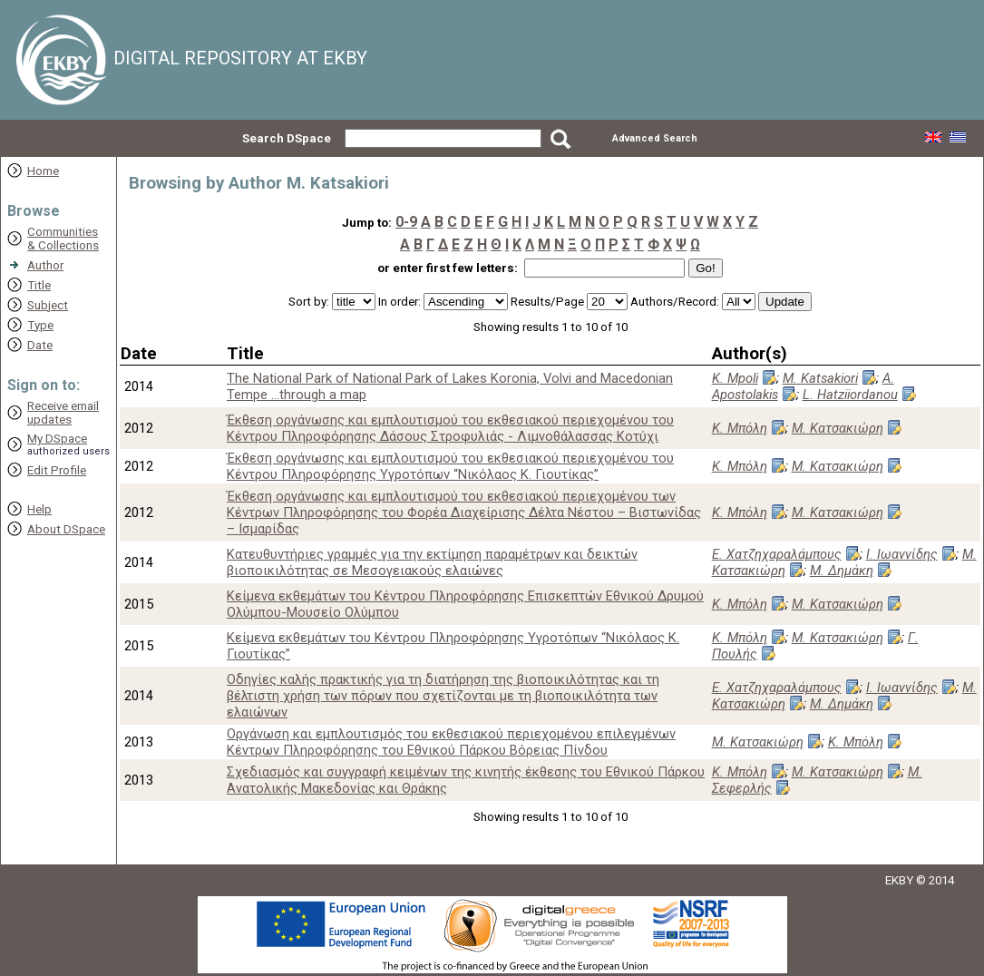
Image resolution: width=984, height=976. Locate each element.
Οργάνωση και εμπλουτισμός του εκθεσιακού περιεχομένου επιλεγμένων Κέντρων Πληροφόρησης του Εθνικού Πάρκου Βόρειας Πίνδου (451, 742)
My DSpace (57, 438)
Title (39, 285)
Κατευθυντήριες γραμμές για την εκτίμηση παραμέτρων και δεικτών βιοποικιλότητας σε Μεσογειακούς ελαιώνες (432, 562)
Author (45, 265)
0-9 (406, 221)
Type (40, 325)
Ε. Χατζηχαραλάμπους (777, 554)
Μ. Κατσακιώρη (837, 428)
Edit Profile (56, 470)
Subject (47, 305)
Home (43, 171)
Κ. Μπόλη (739, 428)
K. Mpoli (735, 378)
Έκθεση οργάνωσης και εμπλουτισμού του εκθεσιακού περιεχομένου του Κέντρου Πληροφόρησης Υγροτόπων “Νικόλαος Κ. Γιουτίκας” (450, 466)
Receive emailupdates (63, 412)
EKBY (899, 880)
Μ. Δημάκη (841, 570)
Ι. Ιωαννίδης (902, 554)
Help (39, 509)
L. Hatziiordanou (850, 394)
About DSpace (66, 529)
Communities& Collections (63, 238)
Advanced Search (654, 138)
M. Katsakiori (820, 378)
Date (40, 345)
